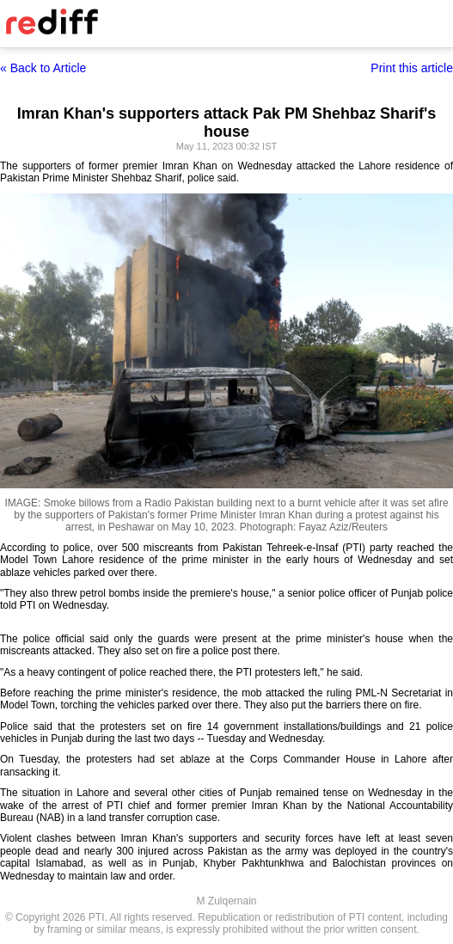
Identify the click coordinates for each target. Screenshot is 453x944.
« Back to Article (43, 68)
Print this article (411, 68)
